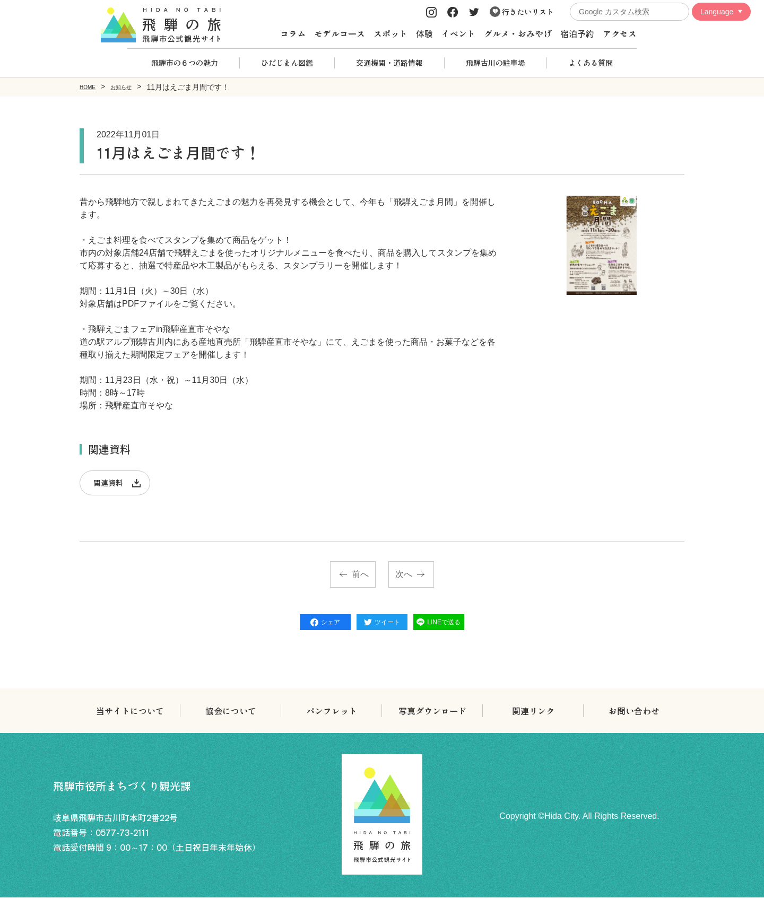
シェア (325, 623)
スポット (390, 33)
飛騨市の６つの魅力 (184, 62)
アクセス (620, 33)
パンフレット (331, 712)
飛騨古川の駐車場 (495, 62)
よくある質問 (590, 62)
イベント (458, 33)
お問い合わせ (634, 712)
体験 (424, 33)
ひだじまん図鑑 (287, 62)
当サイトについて (130, 712)
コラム (293, 33)
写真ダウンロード (432, 712)
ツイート (382, 623)
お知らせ (131, 86)
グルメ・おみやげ (518, 33)
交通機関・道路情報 (389, 62)
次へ (403, 575)
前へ (360, 575)
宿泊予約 (577, 33)
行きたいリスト (522, 11)
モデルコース (339, 33)
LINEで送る (438, 623)
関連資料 (110, 483)
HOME (91, 86)
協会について (230, 712)
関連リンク (533, 712)
